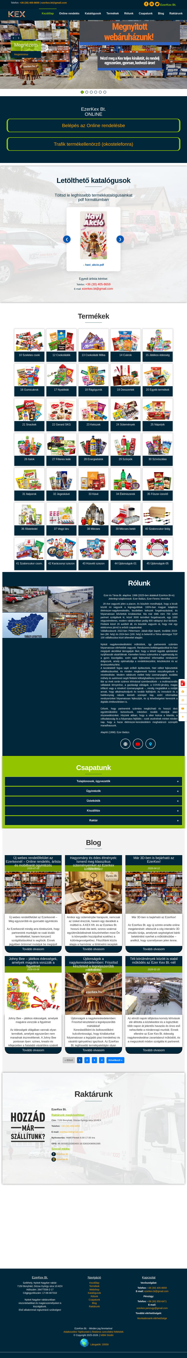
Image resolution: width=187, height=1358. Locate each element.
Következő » (115, 1060)
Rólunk (128, 13)
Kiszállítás (93, 810)
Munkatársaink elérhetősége (152, 1318)
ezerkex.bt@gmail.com (54, 2)
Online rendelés (69, 13)
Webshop (94, 1289)
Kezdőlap (48, 13)
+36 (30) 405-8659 (29, 2)
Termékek (112, 13)
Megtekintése (21, 54)
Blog (161, 13)
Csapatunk (146, 13)
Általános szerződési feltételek (107, 1331)
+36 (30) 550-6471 (157, 1301)
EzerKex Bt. (60, 1154)
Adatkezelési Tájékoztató (76, 1331)
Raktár (93, 820)
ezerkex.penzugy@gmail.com (152, 1308)
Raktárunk (176, 13)
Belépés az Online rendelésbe (93, 125)
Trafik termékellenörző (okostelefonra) (93, 144)
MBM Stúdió (107, 1335)
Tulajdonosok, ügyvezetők (93, 781)
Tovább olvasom (33, 949)
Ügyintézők (93, 791)
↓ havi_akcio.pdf (93, 264)
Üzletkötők (93, 800)
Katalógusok (93, 13)
